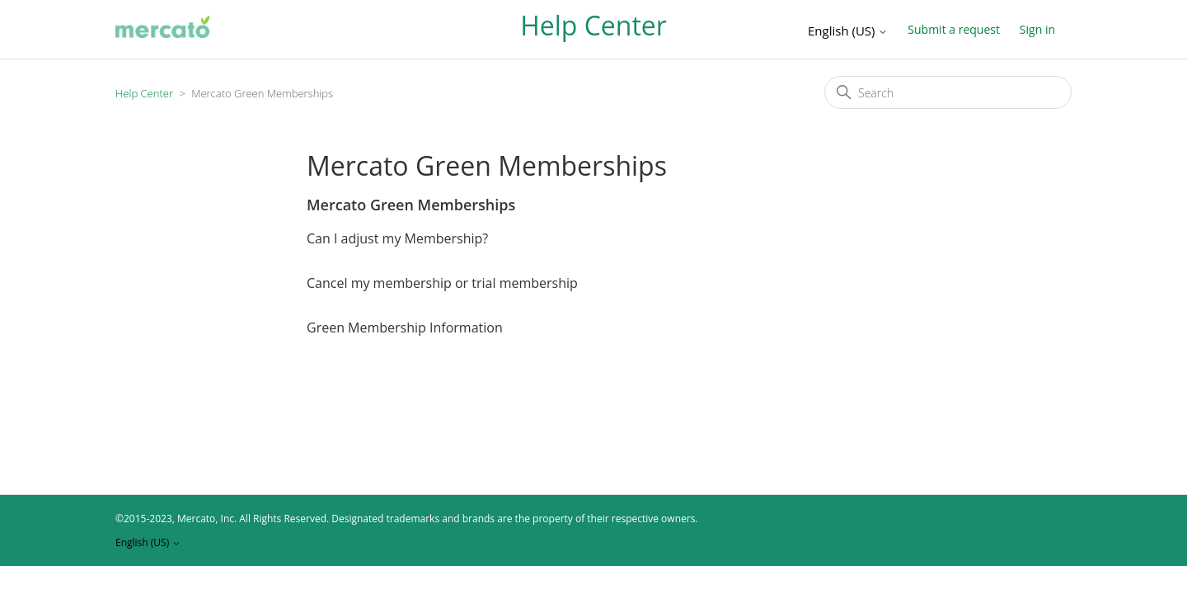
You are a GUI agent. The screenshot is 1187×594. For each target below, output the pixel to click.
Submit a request (954, 29)
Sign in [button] (1037, 29)
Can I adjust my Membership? (397, 238)
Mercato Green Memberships (411, 204)
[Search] (948, 92)
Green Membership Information (405, 327)
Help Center (144, 93)
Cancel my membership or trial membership (442, 283)
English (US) (848, 31)
